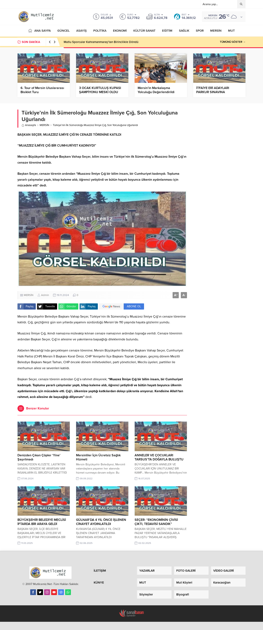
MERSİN (44, 125)
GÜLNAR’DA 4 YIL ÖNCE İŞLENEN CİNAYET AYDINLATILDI (101, 522)
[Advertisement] (219, 173)
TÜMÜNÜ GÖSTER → (233, 42)
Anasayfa (29, 125)
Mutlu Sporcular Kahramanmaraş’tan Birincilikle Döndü (101, 42)
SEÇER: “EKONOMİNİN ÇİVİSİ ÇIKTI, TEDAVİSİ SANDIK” (156, 522)
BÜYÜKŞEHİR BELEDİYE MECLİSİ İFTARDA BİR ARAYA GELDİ (41, 522)
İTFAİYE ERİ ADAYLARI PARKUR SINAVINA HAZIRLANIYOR (212, 92)
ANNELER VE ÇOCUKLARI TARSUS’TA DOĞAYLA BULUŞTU (159, 457)
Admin (45, 295)
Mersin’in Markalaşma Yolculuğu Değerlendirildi (156, 90)
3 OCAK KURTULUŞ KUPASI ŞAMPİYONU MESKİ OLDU (100, 90)
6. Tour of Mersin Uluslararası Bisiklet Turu (42, 90)
